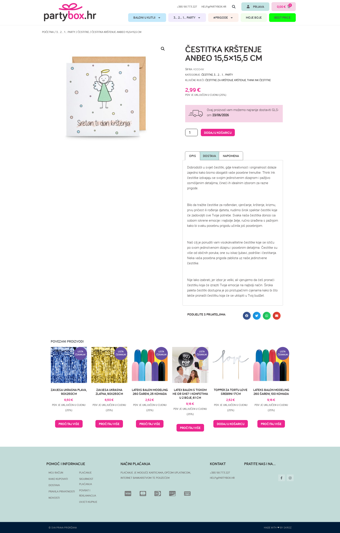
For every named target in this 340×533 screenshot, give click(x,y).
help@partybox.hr (213, 6)
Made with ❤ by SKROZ (277, 527)
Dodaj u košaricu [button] (230, 424)
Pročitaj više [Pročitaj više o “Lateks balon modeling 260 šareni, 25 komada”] (149, 424)
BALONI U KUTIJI (147, 17)
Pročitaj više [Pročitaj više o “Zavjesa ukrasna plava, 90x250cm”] (69, 424)
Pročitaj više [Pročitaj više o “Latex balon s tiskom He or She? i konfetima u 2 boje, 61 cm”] (190, 428)
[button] (233, 6)
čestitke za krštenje (219, 80)
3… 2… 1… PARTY (187, 17)
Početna (48, 32)
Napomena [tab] (231, 156)
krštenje (240, 80)
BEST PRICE (282, 17)
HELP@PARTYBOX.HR (222, 478)
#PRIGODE (223, 17)
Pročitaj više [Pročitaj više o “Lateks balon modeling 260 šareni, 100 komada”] (271, 424)
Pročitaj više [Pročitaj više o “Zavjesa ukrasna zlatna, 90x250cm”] (109, 424)
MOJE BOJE (254, 17)
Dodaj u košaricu (218, 133)
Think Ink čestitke (259, 80)
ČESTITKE (83, 32)
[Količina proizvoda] (191, 132)
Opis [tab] (192, 156)
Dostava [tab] (209, 156)
